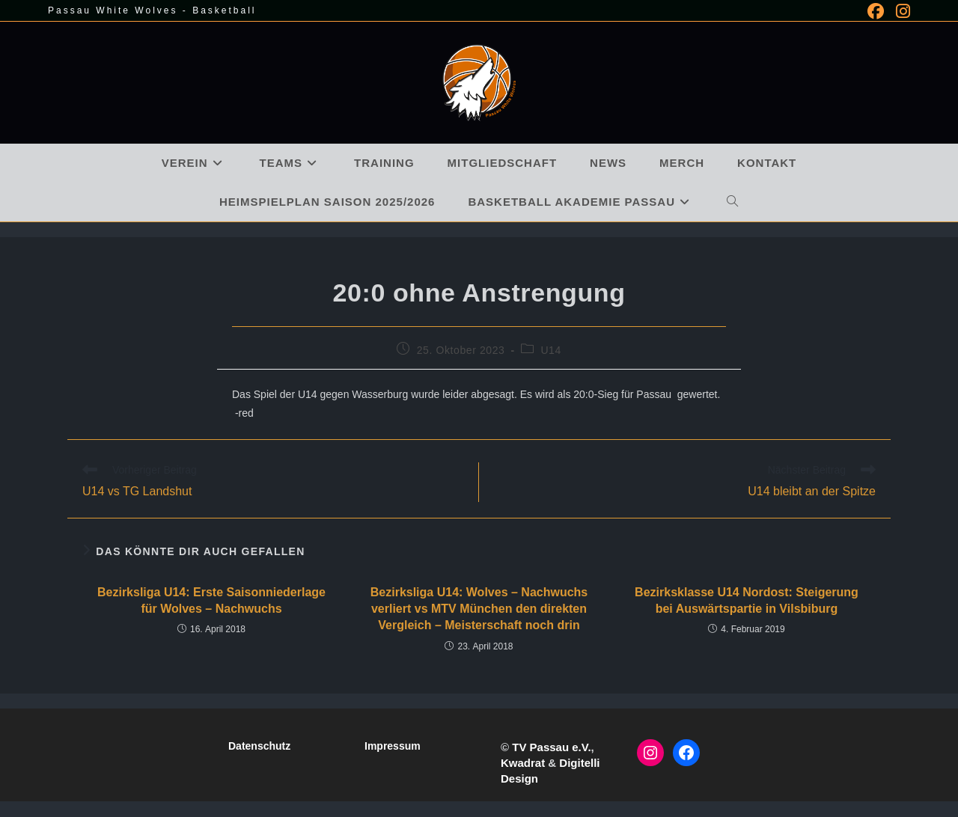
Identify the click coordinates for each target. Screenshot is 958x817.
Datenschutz (259, 746)
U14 (550, 350)
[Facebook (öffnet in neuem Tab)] (875, 11)
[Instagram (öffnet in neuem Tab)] (900, 11)
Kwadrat (523, 762)
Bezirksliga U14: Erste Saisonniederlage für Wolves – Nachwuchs (211, 600)
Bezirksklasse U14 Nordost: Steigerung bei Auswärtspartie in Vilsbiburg (746, 600)
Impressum (392, 746)
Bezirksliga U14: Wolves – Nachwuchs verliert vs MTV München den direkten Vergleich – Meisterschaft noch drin (479, 609)
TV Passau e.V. (551, 747)
